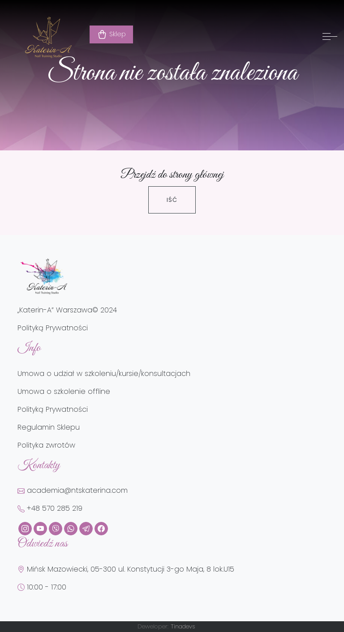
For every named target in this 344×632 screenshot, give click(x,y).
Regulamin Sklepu (48, 427)
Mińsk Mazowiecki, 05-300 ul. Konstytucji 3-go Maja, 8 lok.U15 (125, 569)
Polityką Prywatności (52, 328)
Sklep (111, 34)
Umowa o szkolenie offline (63, 391)
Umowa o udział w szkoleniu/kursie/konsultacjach (103, 373)
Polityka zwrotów (46, 445)
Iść (172, 200)
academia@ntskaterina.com (72, 490)
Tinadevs (183, 626)
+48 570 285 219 (49, 508)
